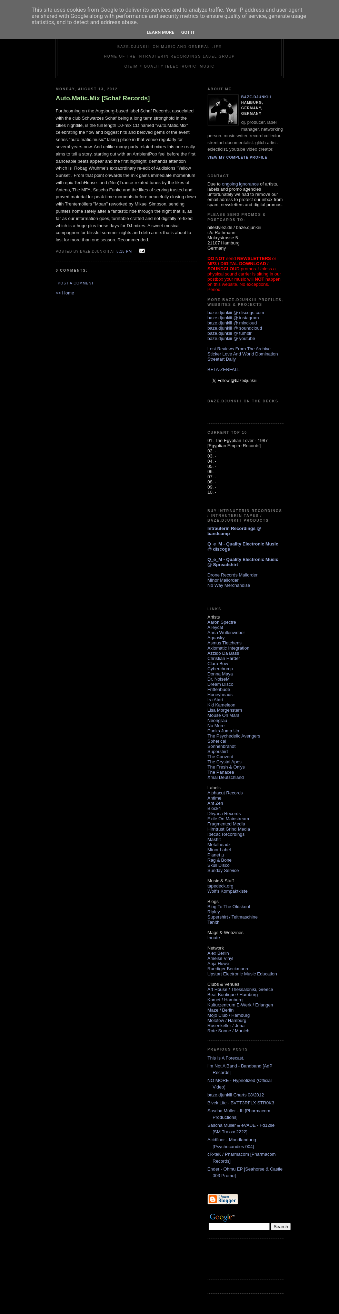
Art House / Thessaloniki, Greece (240, 989)
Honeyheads (220, 694)
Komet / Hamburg (225, 999)
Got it (188, 32)
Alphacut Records (225, 792)
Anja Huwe (218, 963)
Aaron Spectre (222, 622)
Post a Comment (76, 283)
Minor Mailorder (223, 580)
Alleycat (215, 627)
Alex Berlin (218, 953)
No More (216, 725)
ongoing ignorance (240, 184)
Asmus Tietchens (225, 642)
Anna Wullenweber (226, 632)
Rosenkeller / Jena (226, 1025)
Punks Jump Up (223, 730)
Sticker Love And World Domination (243, 354)
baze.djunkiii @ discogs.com (236, 312)
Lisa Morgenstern (225, 710)
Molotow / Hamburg (227, 1020)
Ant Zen (215, 803)
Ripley (214, 911)
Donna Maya (220, 673)
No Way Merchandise (229, 585)
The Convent (220, 756)
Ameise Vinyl (220, 958)
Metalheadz (219, 844)
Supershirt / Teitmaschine (233, 917)
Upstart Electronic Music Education (242, 973)
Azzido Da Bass (223, 653)
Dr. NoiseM (219, 679)
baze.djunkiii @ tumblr (230, 333)
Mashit (214, 839)
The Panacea (221, 772)
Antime (214, 798)
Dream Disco (220, 684)
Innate (214, 937)
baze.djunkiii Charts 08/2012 (236, 1094)
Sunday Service (223, 870)
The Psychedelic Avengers (234, 736)
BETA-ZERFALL (224, 369)
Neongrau (217, 720)
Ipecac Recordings (226, 834)
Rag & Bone (220, 860)
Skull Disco (219, 865)
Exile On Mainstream (228, 818)
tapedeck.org (220, 886)
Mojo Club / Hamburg (229, 1015)
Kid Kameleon (222, 705)
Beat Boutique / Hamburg (233, 994)
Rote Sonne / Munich (228, 1030)
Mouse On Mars (223, 715)
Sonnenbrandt (222, 746)
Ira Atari (215, 699)
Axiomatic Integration (228, 648)
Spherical (217, 741)
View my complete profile (238, 157)
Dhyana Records (224, 813)
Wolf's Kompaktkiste (228, 891)
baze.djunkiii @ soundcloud (235, 328)
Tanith (214, 922)
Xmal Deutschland (226, 777)
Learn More (161, 32)
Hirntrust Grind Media (229, 829)
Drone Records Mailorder (233, 575)
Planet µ (216, 854)
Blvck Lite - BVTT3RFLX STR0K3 (241, 1102)
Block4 (214, 808)
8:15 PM (124, 251)
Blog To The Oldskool (229, 906)
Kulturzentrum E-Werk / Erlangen (240, 1004)
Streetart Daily (222, 359)
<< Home (65, 292)
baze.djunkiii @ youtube (231, 338)
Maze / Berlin (221, 1010)
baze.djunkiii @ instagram (233, 317)
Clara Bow (218, 663)
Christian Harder (224, 658)
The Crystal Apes (225, 761)
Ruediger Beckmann (228, 968)
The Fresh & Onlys (226, 767)
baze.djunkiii (256, 97)
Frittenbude (219, 689)
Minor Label (219, 849)
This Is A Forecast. (226, 1058)
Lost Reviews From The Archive (239, 348)
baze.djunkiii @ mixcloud (232, 322)
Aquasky (216, 637)
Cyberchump (220, 668)
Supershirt (218, 751)
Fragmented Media (226, 823)
